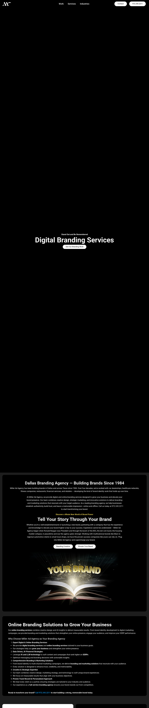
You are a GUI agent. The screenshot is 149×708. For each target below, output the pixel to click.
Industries (84, 4)
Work (61, 4)
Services (72, 4)
